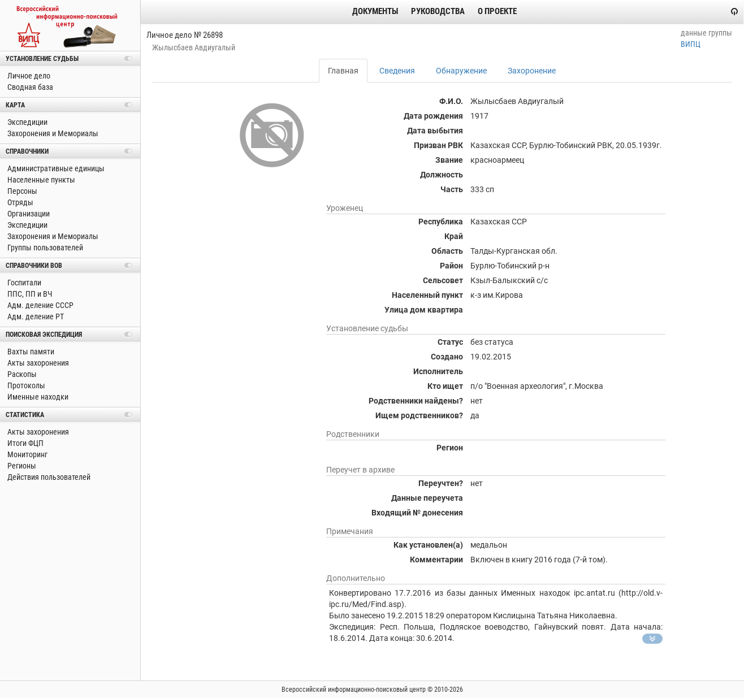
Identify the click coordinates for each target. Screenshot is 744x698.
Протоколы (25, 385)
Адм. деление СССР (39, 305)
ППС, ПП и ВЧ (29, 293)
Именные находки (37, 396)
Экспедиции (26, 122)
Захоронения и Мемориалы (52, 133)
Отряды (19, 202)
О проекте (497, 11)
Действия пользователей (48, 477)
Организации (28, 213)
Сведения (397, 70)
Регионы (21, 465)
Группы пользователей (44, 247)
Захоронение (532, 70)
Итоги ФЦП (25, 443)
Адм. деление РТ (35, 316)
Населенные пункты (40, 179)
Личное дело (28, 75)
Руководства (438, 11)
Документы (375, 11)
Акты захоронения (37, 362)
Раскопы (21, 374)
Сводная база (29, 87)
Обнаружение (461, 70)
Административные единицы (55, 168)
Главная (343, 70)
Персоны (21, 191)
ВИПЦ (690, 44)
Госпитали (23, 282)
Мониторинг (26, 454)
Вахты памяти (30, 351)
